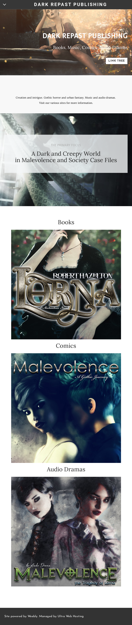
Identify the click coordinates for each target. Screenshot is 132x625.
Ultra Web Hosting (71, 616)
